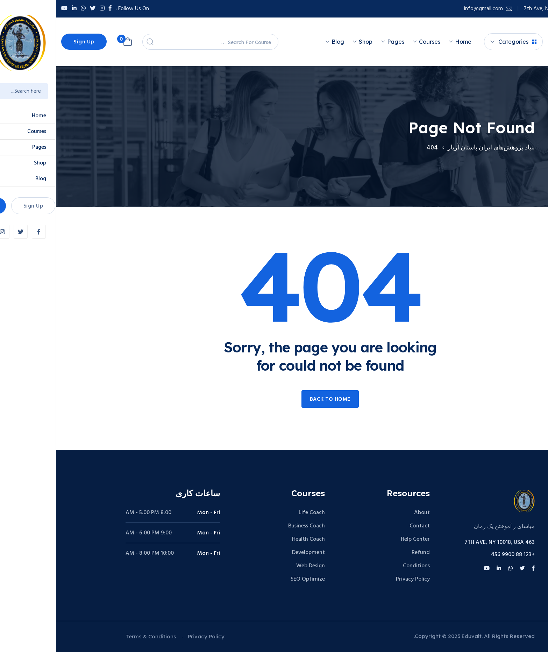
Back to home (274, 399)
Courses (373, 41)
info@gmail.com (427, 8)
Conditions (360, 565)
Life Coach (256, 512)
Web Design (254, 565)
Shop (309, 41)
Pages (339, 41)
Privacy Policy (357, 579)
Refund (365, 552)
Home (407, 41)
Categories (461, 41)
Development (252, 552)
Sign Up (27, 42)
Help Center (359, 539)
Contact (364, 526)
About (366, 512)
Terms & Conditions (95, 636)
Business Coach (250, 526)
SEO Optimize (252, 579)
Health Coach (252, 539)
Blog (282, 41)
